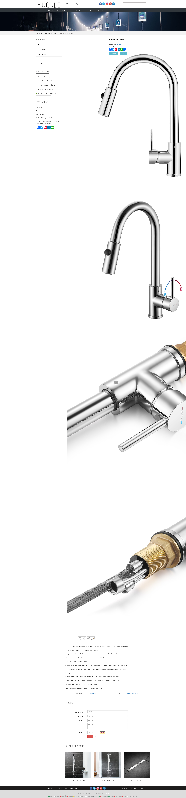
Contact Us (74, 788)
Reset (97, 737)
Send (90, 737)
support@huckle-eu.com (50, 118)
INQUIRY (113, 53)
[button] (64, 10)
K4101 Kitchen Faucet (90, 693)
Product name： (80, 712)
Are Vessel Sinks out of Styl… (47, 89)
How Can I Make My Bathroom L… (48, 77)
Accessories (41, 63)
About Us (50, 788)
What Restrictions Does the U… (47, 93)
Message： (81, 725)
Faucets (55, 33)
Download (79, 10)
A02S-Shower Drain (136, 780)
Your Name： (80, 716)
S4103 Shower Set (78, 780)
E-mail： (82, 721)
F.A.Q (89, 10)
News (66, 788)
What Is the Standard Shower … (47, 85)
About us (49, 10)
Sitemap (106, 793)
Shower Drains (42, 59)
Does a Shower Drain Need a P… (48, 81)
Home (40, 10)
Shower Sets (42, 54)
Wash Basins (42, 49)
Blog (70, 10)
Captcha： (81, 733)
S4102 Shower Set (107, 780)
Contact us (98, 10)
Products (60, 10)
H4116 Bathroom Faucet (131, 693)
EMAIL (123, 53)
